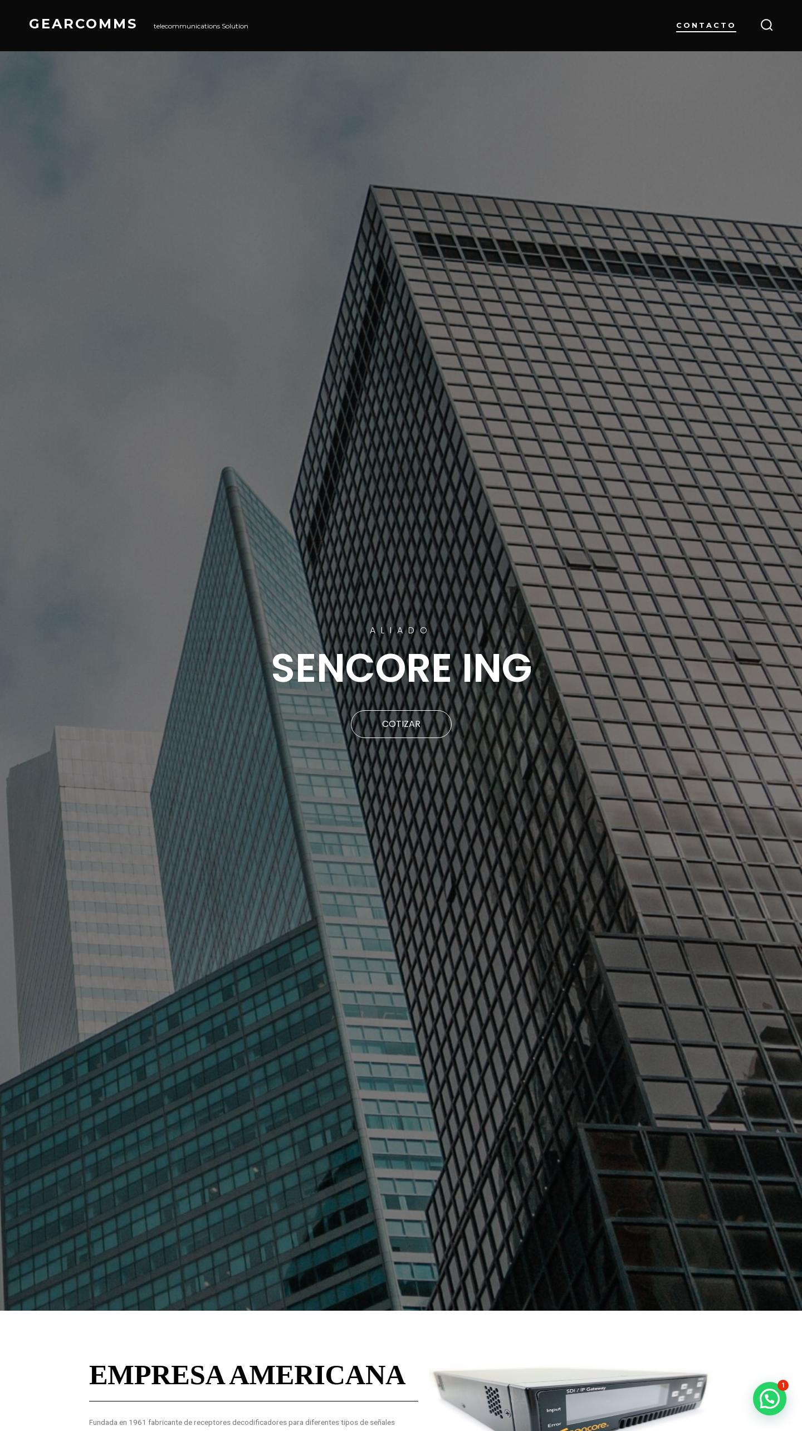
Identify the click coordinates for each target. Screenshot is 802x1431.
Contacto (706, 25)
